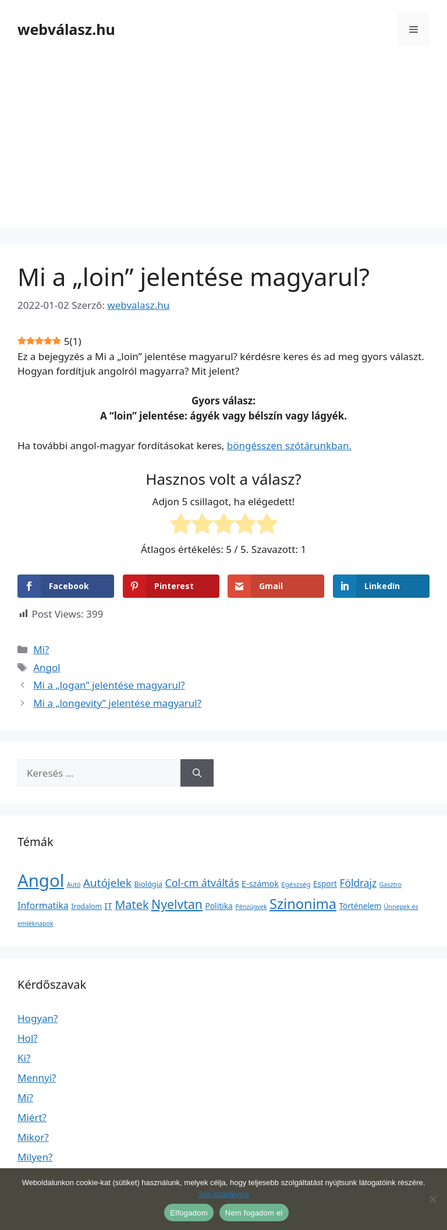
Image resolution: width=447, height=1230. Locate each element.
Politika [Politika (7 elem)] (218, 905)
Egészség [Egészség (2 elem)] (295, 884)
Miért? (32, 1117)
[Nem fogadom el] (432, 1199)
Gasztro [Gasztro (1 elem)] (390, 884)
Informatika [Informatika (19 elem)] (43, 905)
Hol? (27, 1038)
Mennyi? (36, 1077)
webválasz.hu (66, 29)
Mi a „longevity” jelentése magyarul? (117, 703)
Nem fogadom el (254, 1212)
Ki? (23, 1058)
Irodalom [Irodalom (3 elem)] (86, 906)
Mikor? (33, 1137)
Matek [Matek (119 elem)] (131, 904)
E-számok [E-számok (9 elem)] (260, 883)
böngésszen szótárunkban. (289, 445)
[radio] (180, 525)
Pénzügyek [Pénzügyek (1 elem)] (251, 907)
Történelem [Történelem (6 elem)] (360, 906)
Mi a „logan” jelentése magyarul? (109, 685)
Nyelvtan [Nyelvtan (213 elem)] (177, 904)
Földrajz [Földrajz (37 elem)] (358, 883)
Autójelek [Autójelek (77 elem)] (107, 882)
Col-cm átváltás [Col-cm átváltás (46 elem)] (202, 883)
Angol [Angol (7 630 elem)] (40, 880)
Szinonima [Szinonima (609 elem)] (302, 903)
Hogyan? (37, 1018)
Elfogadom (188, 1212)
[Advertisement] (223, 145)
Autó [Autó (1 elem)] (74, 884)
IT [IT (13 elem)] (108, 905)
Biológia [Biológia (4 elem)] (148, 884)
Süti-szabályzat (223, 1194)
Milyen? (34, 1157)
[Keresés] (197, 773)
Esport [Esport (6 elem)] (325, 884)
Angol (47, 667)
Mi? (41, 649)
